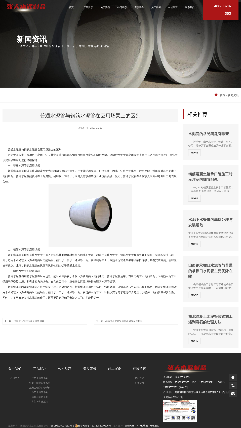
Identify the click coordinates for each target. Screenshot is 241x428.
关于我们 (15, 368)
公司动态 (64, 368)
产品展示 (40, 368)
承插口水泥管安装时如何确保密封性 (124, 321)
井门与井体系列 (40, 401)
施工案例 (114, 368)
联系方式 (139, 378)
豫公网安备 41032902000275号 (93, 425)
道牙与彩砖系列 (40, 397)
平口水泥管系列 (40, 378)
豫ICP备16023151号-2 (62, 425)
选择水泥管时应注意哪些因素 (29, 321)
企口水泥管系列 (40, 392)
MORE (194, 152)
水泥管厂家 (166, 155)
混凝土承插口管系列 (39, 383)
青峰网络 (129, 425)
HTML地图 (142, 425)
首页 (222, 95)
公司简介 (15, 378)
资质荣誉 (89, 368)
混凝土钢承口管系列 (39, 387)
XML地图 (154, 425)
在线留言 (139, 368)
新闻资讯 (233, 95)
